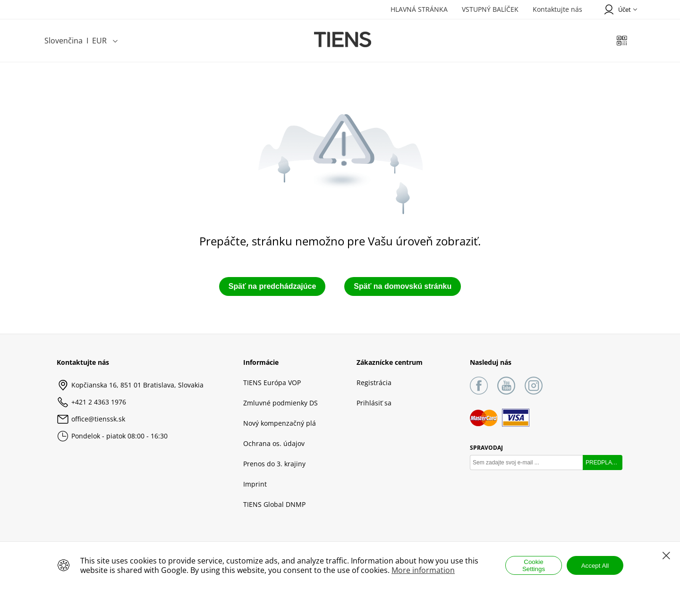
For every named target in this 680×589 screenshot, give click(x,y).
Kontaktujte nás (557, 9)
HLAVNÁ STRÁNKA (419, 9)
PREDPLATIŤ (603, 462)
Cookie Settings (533, 565)
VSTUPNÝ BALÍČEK (490, 9)
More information (423, 570)
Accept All (595, 565)
